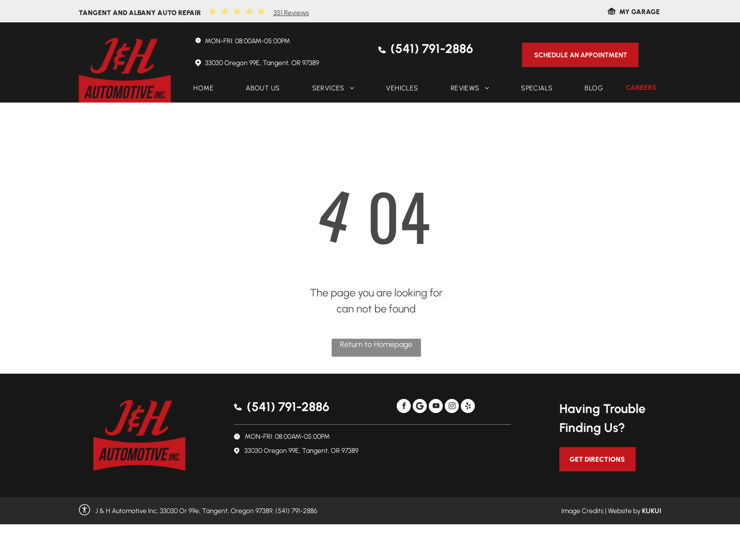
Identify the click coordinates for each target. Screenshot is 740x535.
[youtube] (436, 407)
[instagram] (452, 407)
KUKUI (651, 511)
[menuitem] (203, 88)
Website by (624, 511)
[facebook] (404, 407)
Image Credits (582, 511)
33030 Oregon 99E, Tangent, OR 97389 (262, 63)
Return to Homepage (376, 344)
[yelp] (468, 407)
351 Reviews (291, 13)
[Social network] (420, 407)
